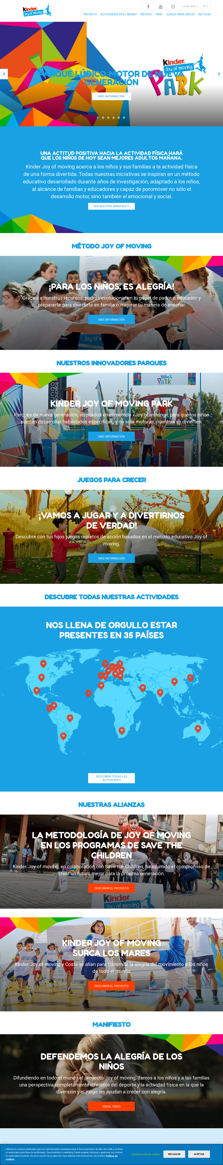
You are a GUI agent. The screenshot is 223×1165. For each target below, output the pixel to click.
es (204, 6)
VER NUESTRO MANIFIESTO (112, 206)
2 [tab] (104, 119)
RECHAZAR (174, 1154)
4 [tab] (114, 119)
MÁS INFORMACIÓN (111, 96)
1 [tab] (98, 119)
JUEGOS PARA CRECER (180, 14)
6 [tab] (124, 119)
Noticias (204, 14)
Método (146, 14)
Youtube (161, 6)
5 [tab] (119, 119)
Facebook (148, 6)
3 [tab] (109, 119)
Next (219, 74)
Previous (4, 74)
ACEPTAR (199, 1154)
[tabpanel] (111, 74)
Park (158, 14)
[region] (111, 1154)
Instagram (173, 6)
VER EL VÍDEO (111, 1106)
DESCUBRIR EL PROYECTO (111, 888)
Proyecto (90, 14)
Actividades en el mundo (119, 14)
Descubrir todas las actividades (111, 778)
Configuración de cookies (145, 1154)
